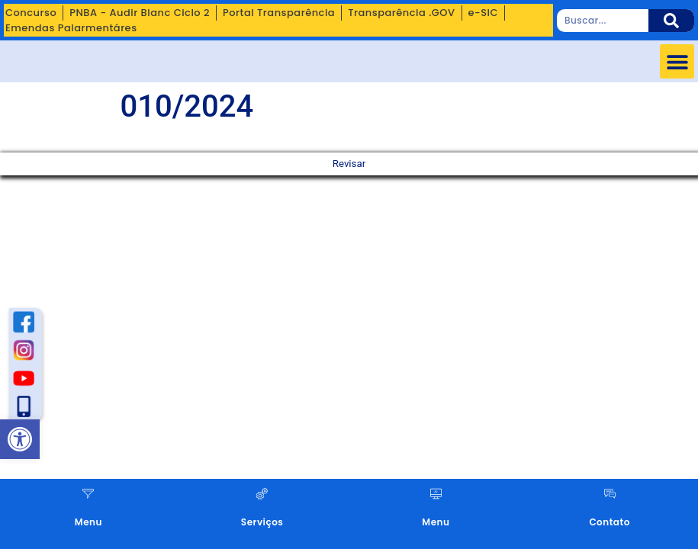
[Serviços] (262, 493)
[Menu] (88, 493)
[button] (677, 61)
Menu (88, 521)
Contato (609, 521)
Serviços (262, 521)
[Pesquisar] (671, 20)
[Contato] (610, 493)
